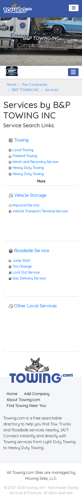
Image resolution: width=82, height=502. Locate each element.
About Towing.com (23, 399)
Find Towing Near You (26, 405)
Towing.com (22, 472)
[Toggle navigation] (74, 8)
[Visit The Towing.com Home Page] (17, 6)
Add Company (36, 393)
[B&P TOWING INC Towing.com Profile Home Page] (11, 72)
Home (12, 393)
